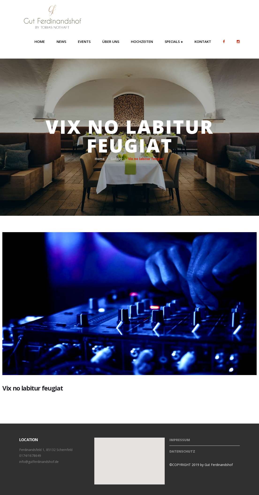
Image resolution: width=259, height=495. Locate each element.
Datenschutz (182, 451)
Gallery (116, 158)
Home (100, 158)
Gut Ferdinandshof (219, 464)
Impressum (179, 440)
